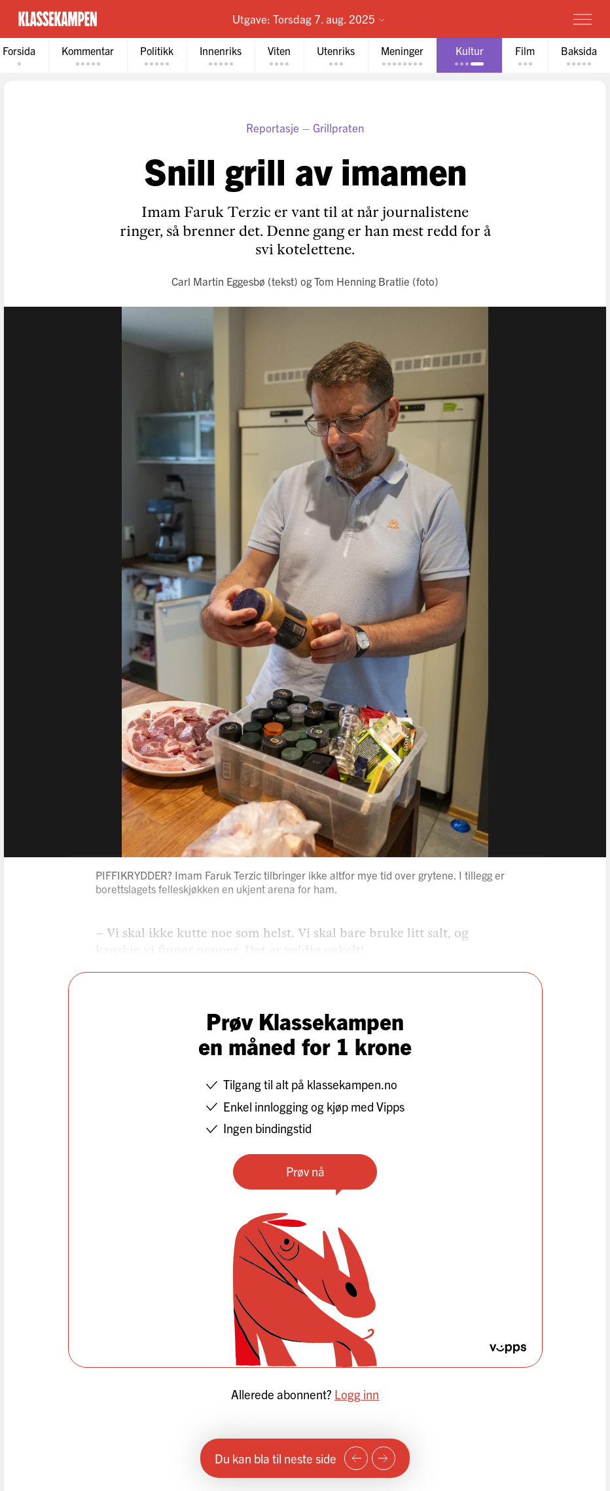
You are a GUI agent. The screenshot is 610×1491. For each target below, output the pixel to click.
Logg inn (356, 1394)
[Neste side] (383, 1458)
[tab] (87, 55)
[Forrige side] (356, 1458)
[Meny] (582, 19)
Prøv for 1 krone (506, 18)
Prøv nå (305, 1171)
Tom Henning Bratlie (362, 281)
